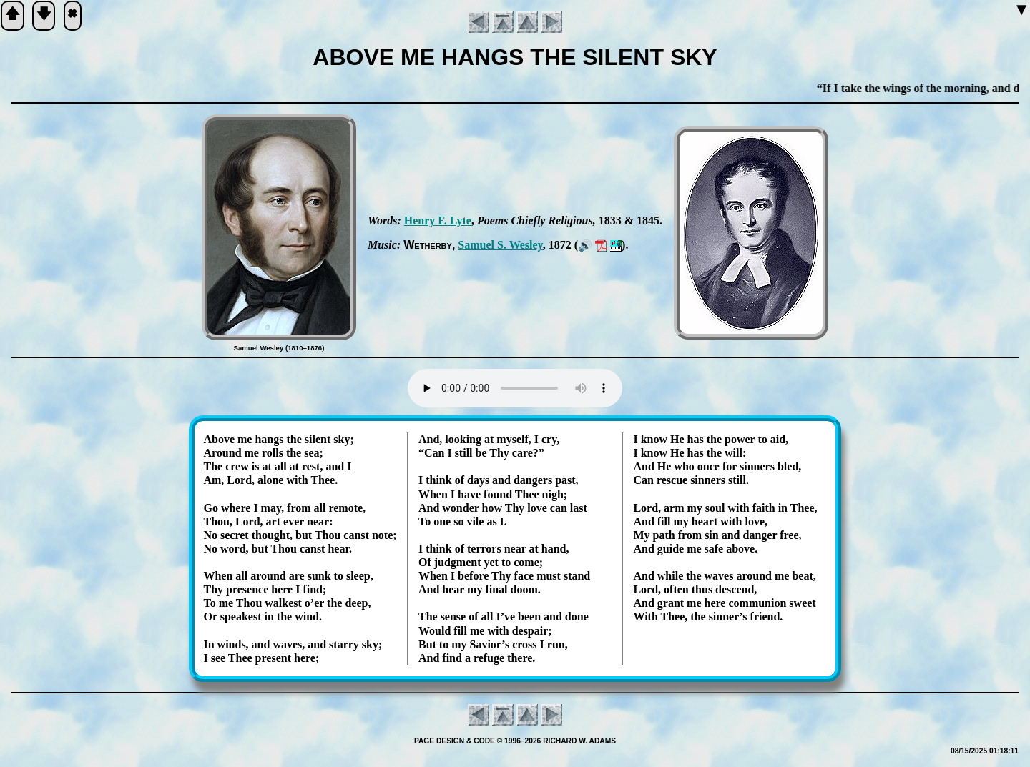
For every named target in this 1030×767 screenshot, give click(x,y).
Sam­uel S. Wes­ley (500, 245)
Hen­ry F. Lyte (437, 220)
